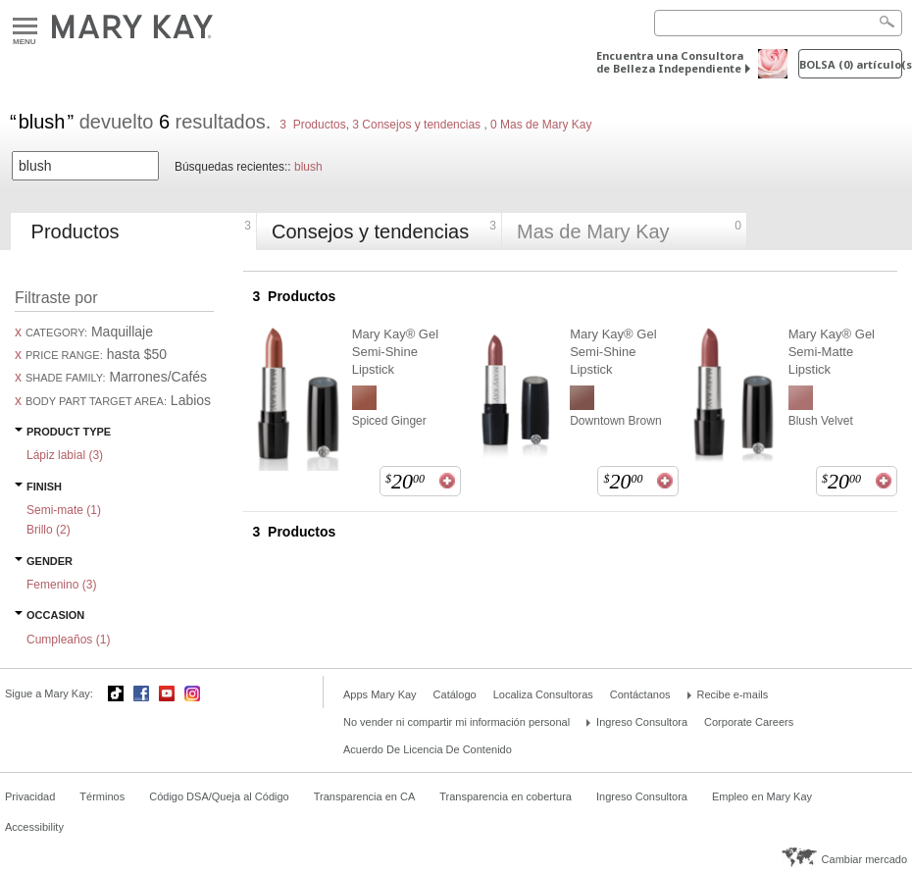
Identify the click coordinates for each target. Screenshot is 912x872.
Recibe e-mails (733, 694)
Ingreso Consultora (641, 722)
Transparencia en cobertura (505, 796)
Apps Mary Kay (380, 694)
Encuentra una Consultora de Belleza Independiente (669, 62)
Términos (102, 796)
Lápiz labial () (64, 455)
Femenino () (61, 584)
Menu (25, 27)
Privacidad (30, 796)
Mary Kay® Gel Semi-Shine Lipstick (395, 352)
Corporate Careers (748, 722)
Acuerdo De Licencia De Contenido (427, 749)
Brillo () (48, 530)
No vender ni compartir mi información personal (456, 722)
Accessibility (34, 827)
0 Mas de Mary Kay (539, 124)
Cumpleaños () (68, 639)
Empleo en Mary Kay (762, 796)
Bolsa (850, 64)
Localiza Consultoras (543, 694)
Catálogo (455, 694)
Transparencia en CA (365, 796)
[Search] (778, 23)
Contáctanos (640, 694)
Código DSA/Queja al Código (218, 796)
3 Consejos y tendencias (416, 124)
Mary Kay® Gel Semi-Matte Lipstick (831, 352)
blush (308, 167)
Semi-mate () (63, 510)
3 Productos (312, 124)
